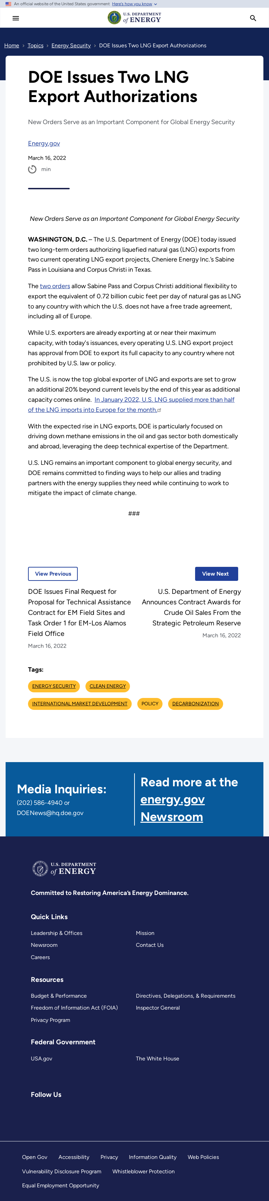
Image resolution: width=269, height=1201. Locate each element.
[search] (253, 18)
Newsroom (44, 945)
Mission (145, 933)
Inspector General (158, 1007)
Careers (40, 957)
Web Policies (203, 1157)
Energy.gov (44, 143)
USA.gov (41, 1058)
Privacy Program (50, 1020)
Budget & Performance (59, 995)
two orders (55, 286)
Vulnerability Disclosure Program (61, 1171)
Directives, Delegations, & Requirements (185, 995)
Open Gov (34, 1157)
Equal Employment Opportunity (60, 1185)
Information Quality (153, 1157)
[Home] (134, 24)
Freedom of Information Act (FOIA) (74, 1007)
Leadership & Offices (56, 933)
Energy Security (54, 686)
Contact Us (150, 945)
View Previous (49, 573)
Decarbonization (195, 704)
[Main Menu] (16, 18)
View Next (212, 573)
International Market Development (79, 704)
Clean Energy (108, 686)
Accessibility (73, 1157)
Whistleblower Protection (143, 1171)
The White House (157, 1058)
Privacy (109, 1157)
